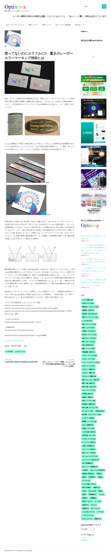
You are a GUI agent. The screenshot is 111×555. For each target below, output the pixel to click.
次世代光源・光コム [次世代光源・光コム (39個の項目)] (88, 435)
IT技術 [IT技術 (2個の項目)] (100, 477)
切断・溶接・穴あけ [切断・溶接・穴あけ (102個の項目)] (89, 387)
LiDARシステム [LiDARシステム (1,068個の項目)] (87, 303)
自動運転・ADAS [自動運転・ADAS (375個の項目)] (88, 310)
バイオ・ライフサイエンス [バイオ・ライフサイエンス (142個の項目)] (90, 362)
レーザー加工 (9, 351)
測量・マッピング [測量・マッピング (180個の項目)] (88, 348)
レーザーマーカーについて (14, 340)
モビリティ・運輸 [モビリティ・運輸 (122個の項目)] (88, 369)
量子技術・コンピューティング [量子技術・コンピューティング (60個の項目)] (91, 414)
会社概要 (84, 540)
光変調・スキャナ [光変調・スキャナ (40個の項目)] (88, 428)
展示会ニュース (80, 25)
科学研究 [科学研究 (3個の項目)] (92, 477)
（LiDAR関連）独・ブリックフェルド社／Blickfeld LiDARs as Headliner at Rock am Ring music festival (93, 271)
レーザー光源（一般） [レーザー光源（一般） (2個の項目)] (89, 484)
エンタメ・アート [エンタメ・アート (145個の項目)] (88, 359)
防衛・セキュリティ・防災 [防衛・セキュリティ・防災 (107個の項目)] (90, 380)
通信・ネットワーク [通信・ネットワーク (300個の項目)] (89, 324)
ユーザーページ (86, 537)
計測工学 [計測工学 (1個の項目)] (85, 505)
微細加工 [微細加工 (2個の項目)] (97, 487)
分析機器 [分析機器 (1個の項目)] (93, 498)
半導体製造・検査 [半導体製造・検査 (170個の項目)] (88, 352)
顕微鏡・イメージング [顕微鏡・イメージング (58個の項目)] (89, 421)
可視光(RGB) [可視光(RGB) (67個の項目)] (99, 411)
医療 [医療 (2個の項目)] (101, 491)
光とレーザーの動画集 (63, 25)
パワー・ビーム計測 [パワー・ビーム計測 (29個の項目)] (88, 449)
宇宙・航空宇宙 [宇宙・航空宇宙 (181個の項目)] (87, 345)
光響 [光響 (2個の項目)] (84, 494)
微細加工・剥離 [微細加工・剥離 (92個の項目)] (87, 397)
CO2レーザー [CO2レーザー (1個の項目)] (95, 508)
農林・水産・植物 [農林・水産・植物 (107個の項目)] (88, 383)
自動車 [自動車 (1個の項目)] (84, 498)
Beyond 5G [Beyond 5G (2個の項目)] (92, 491)
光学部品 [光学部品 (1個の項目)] (85, 508)
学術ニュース (46, 25)
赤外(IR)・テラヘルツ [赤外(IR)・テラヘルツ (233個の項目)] (89, 334)
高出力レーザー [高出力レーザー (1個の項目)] (87, 501)
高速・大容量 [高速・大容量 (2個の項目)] (86, 487)
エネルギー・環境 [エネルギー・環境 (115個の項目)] (88, 373)
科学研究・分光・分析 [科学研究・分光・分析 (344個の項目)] (89, 314)
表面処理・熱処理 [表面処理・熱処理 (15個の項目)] (88, 473)
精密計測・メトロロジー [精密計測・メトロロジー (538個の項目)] (90, 307)
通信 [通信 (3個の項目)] (84, 477)
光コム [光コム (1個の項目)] (93, 505)
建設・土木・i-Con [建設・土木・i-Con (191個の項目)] (88, 341)
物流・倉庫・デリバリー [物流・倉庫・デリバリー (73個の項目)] (89, 407)
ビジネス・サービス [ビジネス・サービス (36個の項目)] (88, 439)
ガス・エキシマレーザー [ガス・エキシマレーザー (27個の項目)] (89, 456)
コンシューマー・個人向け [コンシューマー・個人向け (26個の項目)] (90, 460)
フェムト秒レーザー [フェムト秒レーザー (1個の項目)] (88, 512)
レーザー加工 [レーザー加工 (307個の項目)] (87, 321)
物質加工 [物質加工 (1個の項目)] (98, 519)
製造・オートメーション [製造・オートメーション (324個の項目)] (90, 317)
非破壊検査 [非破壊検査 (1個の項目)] (92, 494)
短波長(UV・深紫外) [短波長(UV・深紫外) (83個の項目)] (88, 404)
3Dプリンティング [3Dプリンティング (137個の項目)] (88, 366)
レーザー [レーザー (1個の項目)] (100, 512)
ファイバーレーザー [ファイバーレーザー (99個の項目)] (88, 390)
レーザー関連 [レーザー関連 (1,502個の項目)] (87, 300)
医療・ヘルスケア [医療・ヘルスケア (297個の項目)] (88, 328)
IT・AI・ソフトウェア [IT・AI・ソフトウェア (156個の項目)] (89, 355)
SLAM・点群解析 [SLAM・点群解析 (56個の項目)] (87, 425)
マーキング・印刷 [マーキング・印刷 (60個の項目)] (88, 418)
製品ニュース (33, 25)
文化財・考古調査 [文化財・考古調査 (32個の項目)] (88, 446)
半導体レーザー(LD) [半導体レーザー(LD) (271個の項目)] (88, 331)
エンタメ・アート (20, 351)
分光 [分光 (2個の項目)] (84, 491)
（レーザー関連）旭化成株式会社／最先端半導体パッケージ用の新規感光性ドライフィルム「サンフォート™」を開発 (93, 282)
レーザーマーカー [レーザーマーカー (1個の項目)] (87, 515)
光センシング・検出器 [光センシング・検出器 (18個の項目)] (98, 470)
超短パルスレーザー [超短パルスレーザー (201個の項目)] (89, 338)
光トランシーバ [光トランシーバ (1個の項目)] (87, 519)
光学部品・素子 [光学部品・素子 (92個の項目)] (87, 394)
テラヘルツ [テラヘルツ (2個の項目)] (86, 480)
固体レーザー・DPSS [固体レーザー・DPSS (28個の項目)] (88, 453)
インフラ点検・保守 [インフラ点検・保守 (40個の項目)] (88, 432)
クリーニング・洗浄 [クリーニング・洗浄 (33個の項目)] (88, 442)
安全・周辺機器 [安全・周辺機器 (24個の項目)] (87, 463)
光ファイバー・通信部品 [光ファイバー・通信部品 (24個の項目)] (89, 467)
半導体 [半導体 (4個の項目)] (99, 473)
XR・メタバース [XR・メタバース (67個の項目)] (87, 411)
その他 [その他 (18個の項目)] (85, 470)
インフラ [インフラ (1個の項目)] (98, 501)
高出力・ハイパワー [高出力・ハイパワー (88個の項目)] (88, 401)
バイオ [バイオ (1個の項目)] (101, 494)
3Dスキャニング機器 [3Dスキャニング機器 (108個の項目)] (89, 376)
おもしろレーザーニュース (15, 25)
